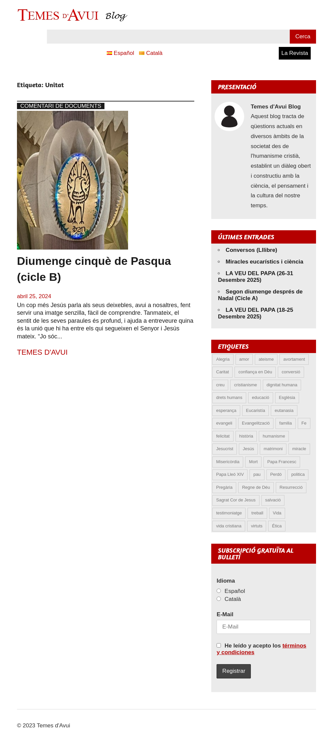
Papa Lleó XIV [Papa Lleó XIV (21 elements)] (230, 474)
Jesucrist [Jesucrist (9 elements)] (224, 448)
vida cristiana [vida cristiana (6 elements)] (229, 525)
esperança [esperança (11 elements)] (226, 410)
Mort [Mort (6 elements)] (253, 461)
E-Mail (225, 614)
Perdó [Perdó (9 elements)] (276, 474)
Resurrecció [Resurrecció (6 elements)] (290, 487)
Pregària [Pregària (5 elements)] (224, 487)
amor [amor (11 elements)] (244, 359)
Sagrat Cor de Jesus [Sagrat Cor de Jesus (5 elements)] (236, 499)
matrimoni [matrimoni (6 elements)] (273, 448)
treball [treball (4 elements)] (257, 512)
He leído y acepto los (261, 649)
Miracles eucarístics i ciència (264, 262)
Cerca (302, 36)
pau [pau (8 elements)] (257, 474)
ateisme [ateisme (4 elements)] (266, 359)
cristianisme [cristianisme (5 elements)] (245, 384)
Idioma (226, 581)
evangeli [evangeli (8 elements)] (224, 423)
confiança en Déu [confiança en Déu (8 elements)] (255, 371)
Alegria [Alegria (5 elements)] (223, 359)
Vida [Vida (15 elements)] (277, 512)
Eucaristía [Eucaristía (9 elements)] (255, 410)
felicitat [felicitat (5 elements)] (223, 436)
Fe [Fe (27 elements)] (303, 423)
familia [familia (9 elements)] (285, 423)
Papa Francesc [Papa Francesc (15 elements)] (281, 461)
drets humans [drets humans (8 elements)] (229, 397)
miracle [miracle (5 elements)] (299, 448)
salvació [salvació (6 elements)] (273, 499)
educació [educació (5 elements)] (260, 397)
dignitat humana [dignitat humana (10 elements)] (281, 384)
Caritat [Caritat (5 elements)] (222, 371)
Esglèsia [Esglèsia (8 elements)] (287, 397)
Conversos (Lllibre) (251, 250)
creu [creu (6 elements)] (220, 384)
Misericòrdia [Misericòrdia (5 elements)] (228, 461)
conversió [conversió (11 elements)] (291, 371)
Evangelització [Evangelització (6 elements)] (256, 423)
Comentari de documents (60, 106)
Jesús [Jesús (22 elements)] (248, 448)
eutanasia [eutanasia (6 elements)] (284, 410)
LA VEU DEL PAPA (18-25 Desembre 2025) (255, 313)
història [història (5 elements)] (246, 436)
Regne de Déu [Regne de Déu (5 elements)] (256, 487)
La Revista (294, 53)
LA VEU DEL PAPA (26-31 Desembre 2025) (255, 276)
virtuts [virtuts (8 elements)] (256, 525)
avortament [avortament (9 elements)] (294, 359)
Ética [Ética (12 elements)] (277, 525)
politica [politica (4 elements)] (298, 474)
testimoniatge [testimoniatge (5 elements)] (229, 512)
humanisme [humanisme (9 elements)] (274, 436)
